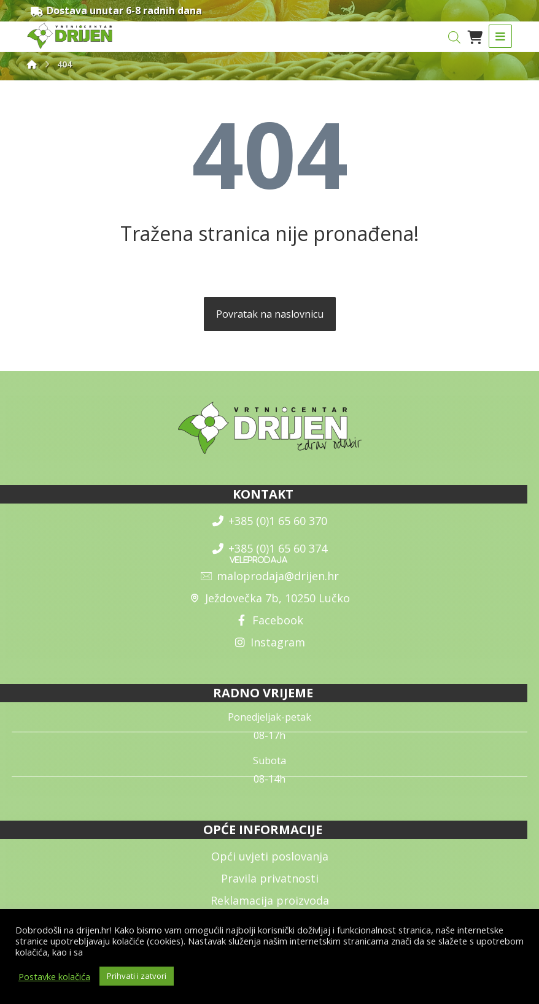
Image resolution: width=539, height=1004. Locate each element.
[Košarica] (474, 37)
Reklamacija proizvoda (270, 901)
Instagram (270, 642)
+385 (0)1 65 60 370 (269, 521)
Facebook (269, 620)
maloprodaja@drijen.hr (270, 576)
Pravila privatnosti (270, 879)
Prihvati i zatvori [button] (136, 975)
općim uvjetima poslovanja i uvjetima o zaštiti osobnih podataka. (217, 952)
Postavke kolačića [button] (54, 976)
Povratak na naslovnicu (270, 314)
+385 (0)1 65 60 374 (269, 549)
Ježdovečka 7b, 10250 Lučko (269, 598)
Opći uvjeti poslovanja (269, 856)
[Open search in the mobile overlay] (454, 38)
